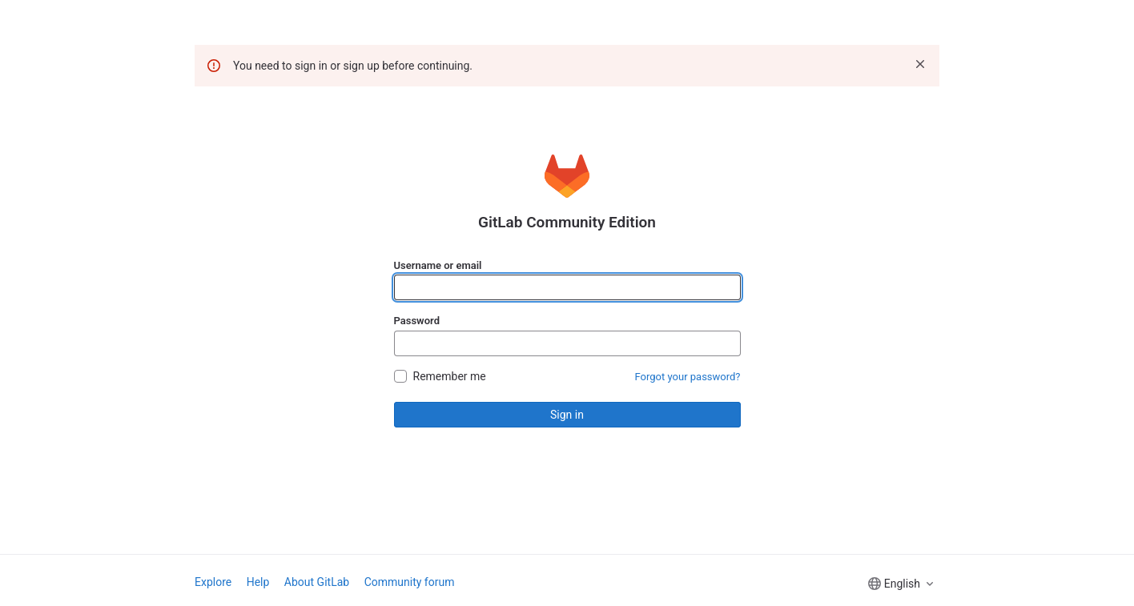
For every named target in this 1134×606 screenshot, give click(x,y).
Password (417, 321)
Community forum (409, 582)
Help (258, 582)
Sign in (567, 414)
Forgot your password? (688, 377)
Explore (213, 582)
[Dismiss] (920, 64)
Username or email (438, 265)
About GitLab (316, 582)
